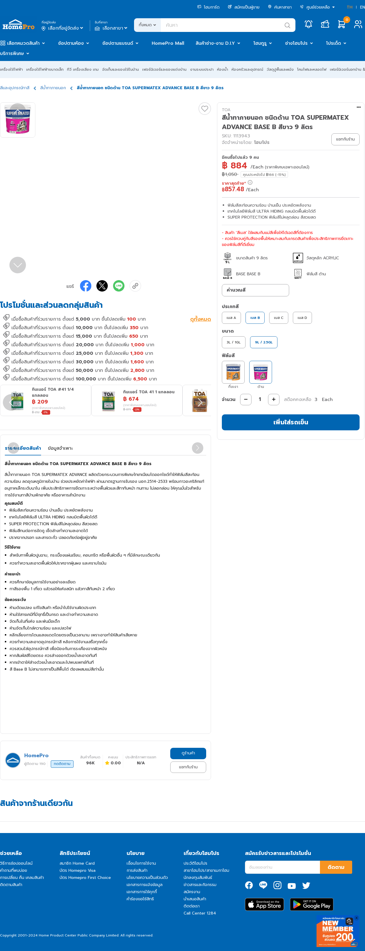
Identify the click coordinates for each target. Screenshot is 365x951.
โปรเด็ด (333, 43)
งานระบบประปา (202, 69)
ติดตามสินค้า (11, 885)
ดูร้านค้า (188, 753)
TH (349, 7)
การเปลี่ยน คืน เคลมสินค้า (22, 878)
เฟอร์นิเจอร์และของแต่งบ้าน (164, 69)
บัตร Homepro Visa (78, 870)
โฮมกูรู (260, 43)
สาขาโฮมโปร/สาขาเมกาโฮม (206, 870)
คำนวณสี (236, 290)
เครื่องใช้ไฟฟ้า (11, 69)
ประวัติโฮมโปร (195, 863)
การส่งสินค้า (137, 870)
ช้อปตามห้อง (71, 43)
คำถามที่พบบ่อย (13, 870)
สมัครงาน (192, 892)
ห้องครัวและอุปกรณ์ (247, 69)
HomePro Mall (168, 43)
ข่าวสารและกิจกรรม (200, 885)
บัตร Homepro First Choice (85, 878)
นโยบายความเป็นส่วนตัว (147, 878)
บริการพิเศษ (12, 53)
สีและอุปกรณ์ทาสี (14, 88)
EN (362, 7)
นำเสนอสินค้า (195, 899)
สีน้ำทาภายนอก (53, 88)
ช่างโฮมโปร (296, 43)
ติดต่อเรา (192, 906)
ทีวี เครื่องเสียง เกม (83, 69)
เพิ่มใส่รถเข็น (290, 422)
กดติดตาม (62, 763)
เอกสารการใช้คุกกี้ (142, 892)
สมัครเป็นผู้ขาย (243, 7)
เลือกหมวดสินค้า (23, 43)
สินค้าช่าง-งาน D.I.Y (215, 43)
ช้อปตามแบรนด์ (117, 43)
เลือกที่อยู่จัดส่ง (63, 28)
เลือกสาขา (112, 28)
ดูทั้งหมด (200, 319)
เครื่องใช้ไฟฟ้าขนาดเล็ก (45, 69)
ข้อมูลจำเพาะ (60, 448)
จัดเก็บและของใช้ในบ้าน (120, 69)
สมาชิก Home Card (77, 863)
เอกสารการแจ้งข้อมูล (145, 885)
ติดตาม (336, 867)
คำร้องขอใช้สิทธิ (140, 899)
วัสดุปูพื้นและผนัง (280, 69)
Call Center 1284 (200, 913)
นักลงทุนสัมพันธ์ (198, 878)
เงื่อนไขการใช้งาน (141, 863)
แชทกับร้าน (188, 767)
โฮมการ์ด (208, 7)
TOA (226, 110)
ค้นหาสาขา (280, 7)
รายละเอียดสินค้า (23, 448)
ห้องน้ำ (222, 69)
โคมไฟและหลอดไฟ (312, 69)
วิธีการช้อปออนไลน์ (16, 863)
